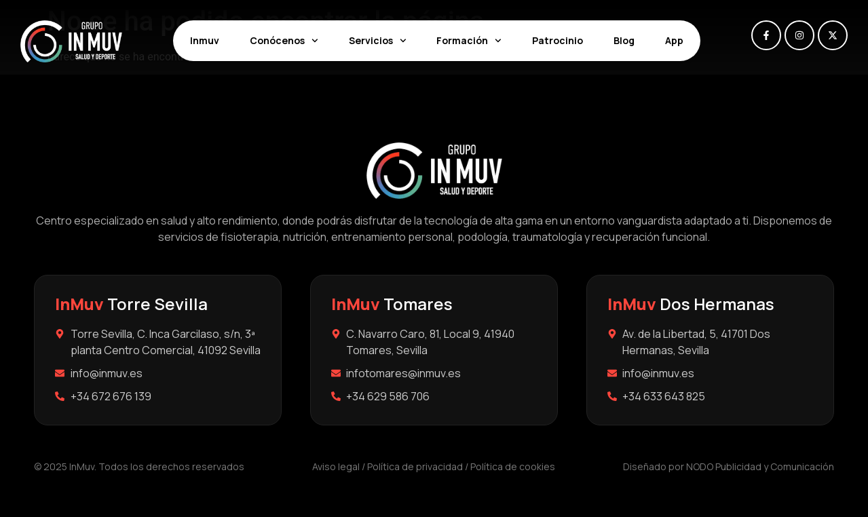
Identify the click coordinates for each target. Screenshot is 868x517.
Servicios (378, 41)
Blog (624, 40)
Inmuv (204, 40)
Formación (469, 41)
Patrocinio (557, 40)
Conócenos (284, 41)
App (674, 40)
